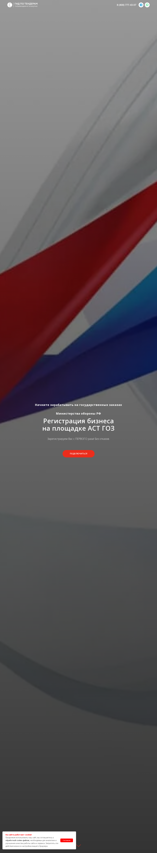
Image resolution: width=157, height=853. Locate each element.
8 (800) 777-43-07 (126, 4)
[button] (79, 453)
